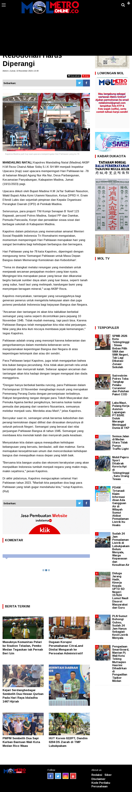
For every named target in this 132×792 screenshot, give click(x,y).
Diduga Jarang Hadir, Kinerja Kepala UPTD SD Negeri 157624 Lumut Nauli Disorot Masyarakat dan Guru (120, 590)
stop (86, 76)
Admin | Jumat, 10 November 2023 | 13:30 (20, 71)
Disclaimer (98, 779)
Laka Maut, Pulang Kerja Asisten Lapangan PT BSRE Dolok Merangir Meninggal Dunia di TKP (120, 415)
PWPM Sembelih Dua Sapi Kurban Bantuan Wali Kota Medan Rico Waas (21, 742)
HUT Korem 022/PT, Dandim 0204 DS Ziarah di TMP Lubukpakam (68, 742)
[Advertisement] (66, 30)
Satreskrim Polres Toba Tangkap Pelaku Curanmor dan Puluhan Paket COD (120, 385)
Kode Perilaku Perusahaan (100, 784)
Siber (108, 774)
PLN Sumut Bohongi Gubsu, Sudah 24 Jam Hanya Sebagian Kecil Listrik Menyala (120, 627)
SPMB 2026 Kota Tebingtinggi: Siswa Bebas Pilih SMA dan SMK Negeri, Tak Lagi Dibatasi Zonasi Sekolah (120, 351)
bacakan (74, 76)
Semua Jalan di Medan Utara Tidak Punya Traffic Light (120, 442)
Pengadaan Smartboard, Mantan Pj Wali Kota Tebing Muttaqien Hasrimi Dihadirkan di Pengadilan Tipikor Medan (120, 663)
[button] (128, 1)
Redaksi (96, 774)
